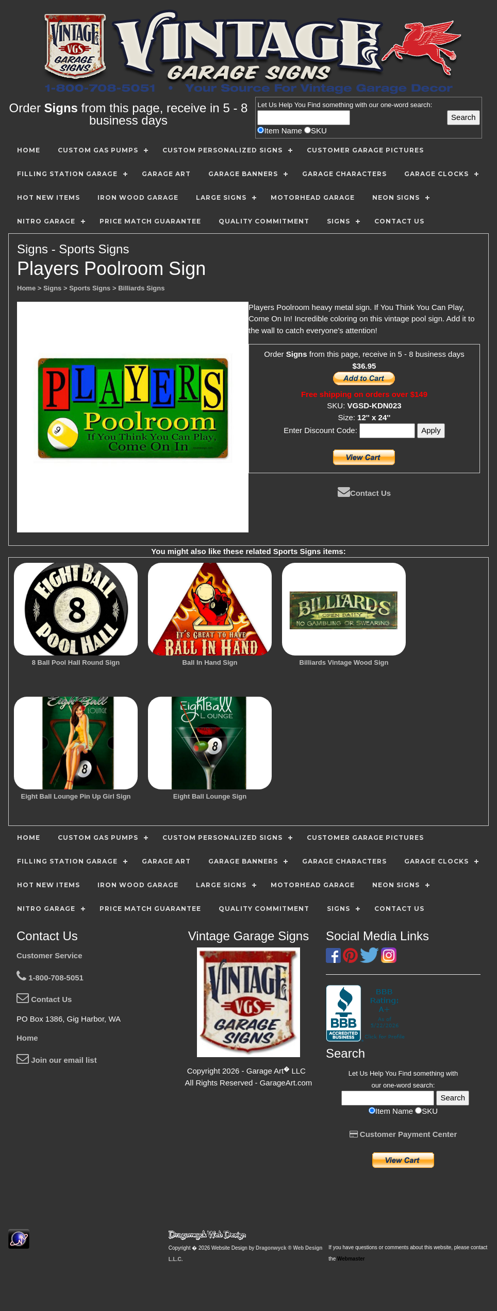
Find (313, 105)
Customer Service (49, 955)
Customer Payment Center (403, 1134)
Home (27, 1037)
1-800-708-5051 (50, 977)
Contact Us (364, 493)
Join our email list (56, 1060)
